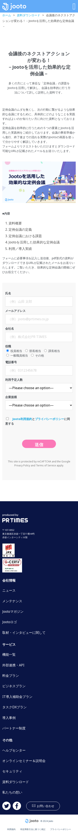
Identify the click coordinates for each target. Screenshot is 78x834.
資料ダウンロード (15, 782)
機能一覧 (9, 654)
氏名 (39, 299)
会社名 (39, 334)
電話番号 (39, 368)
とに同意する (37, 421)
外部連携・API (13, 665)
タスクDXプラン (14, 707)
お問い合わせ (45, 806)
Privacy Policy (22, 465)
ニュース (9, 590)
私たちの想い (12, 792)
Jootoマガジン (13, 611)
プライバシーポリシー (49, 419)
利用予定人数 (39, 385)
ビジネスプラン (14, 686)
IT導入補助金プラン (17, 696)
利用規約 (11, 829)
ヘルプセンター (14, 750)
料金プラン (10, 675)
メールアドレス (39, 316)
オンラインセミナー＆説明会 (24, 760)
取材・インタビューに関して (24, 632)
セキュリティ (12, 771)
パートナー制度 (14, 728)
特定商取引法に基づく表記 (32, 829)
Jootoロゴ (9, 622)
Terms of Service (46, 465)
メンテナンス (12, 601)
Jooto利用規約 (22, 419)
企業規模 (39, 402)
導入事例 (9, 717)
